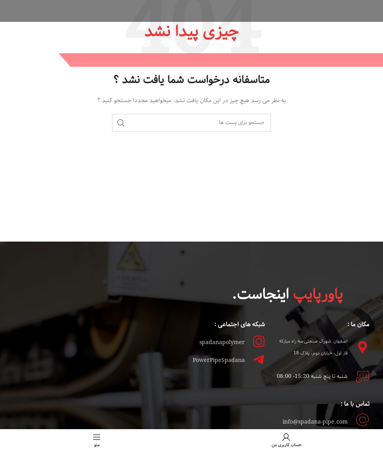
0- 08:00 (293, 376)
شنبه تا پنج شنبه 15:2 (321, 376)
